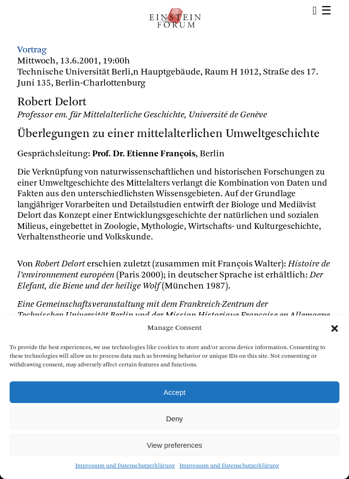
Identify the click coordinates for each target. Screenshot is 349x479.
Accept (175, 392)
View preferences (175, 445)
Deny (174, 419)
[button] (334, 328)
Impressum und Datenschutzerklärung (125, 466)
